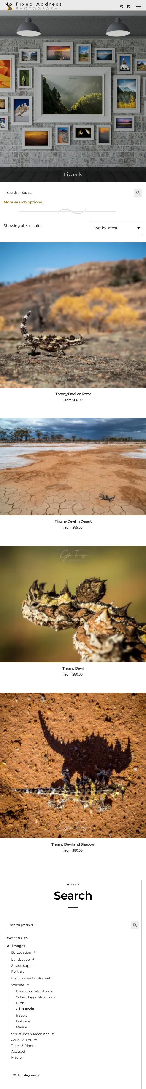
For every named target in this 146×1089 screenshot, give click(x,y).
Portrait (17, 971)
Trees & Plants (23, 1046)
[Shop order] (116, 228)
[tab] (73, 1075)
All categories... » (26, 1075)
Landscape (20, 959)
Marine (21, 1027)
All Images (16, 946)
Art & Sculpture (24, 1040)
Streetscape (21, 965)
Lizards (26, 1009)
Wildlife (17, 985)
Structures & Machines (30, 1034)
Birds (20, 1003)
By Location (21, 952)
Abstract (18, 1051)
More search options (23, 202)
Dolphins (23, 1021)
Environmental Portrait (30, 978)
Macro (16, 1057)
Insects (21, 1015)
